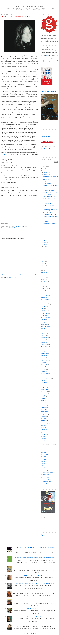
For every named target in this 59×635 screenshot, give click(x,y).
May (45, 238)
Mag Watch (43, 409)
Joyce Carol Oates (44, 321)
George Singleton (44, 337)
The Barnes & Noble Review (47, 472)
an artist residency (33, 112)
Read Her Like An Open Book (47, 470)
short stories (43, 277)
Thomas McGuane (44, 351)
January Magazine (44, 454)
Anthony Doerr (44, 333)
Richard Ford (43, 306)
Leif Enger (43, 436)
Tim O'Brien (43, 328)
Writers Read (43, 486)
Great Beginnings (44, 313)
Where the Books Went (48, 179)
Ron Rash (43, 380)
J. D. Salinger (43, 402)
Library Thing (44, 459)
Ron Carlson (43, 369)
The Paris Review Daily (46, 481)
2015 (43, 255)
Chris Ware (43, 398)
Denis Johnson (44, 355)
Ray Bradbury (44, 393)
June (45, 236)
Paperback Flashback (45, 431)
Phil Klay (43, 440)
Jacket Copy (43, 452)
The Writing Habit (44, 290)
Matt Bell (43, 427)
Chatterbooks (43, 438)
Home (20, 274)
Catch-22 (43, 319)
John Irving (43, 366)
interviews (43, 331)
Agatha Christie (44, 322)
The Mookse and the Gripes (46, 477)
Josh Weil (43, 375)
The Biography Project (45, 395)
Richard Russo (44, 382)
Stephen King (43, 301)
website (6, 218)
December (46, 172)
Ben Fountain (43, 362)
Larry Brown (43, 416)
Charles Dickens (44, 288)
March (45, 242)
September (46, 229)
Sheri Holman (44, 411)
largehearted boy (44, 458)
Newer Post (3, 274)
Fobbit (42, 283)
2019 (43, 170)
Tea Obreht (43, 404)
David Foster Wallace (45, 326)
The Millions (43, 476)
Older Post (36, 274)
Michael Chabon (44, 373)
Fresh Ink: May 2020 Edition (48, 91)
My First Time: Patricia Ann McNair (34, 600)
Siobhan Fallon (44, 358)
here (13, 114)
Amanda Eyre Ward (45, 423)
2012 (43, 261)
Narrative (43, 465)
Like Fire (43, 461)
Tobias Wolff (43, 405)
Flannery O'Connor (45, 299)
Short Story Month (45, 317)
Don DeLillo (43, 357)
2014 (43, 257)
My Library (43, 312)
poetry (42, 284)
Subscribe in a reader (45, 155)
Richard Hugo (44, 434)
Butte (6, 227)
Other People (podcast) (45, 468)
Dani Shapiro (43, 425)
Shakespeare (43, 384)
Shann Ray (43, 348)
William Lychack (44, 420)
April (45, 240)
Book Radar (43, 387)
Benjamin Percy (44, 310)
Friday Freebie (44, 272)
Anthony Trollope (44, 360)
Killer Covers (43, 456)
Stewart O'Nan (44, 349)
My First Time (44, 276)
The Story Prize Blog (45, 483)
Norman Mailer (44, 367)
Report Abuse (44, 535)
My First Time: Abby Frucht (34, 591)
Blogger (33, 633)
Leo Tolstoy (43, 418)
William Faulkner (44, 353)
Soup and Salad (44, 292)
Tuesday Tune (12, 227)
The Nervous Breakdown (46, 479)
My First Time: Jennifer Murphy (34, 575)
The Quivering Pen (29, 6)
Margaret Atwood (44, 391)
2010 (43, 265)
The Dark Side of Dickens (34, 624)
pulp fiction (43, 396)
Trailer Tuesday (44, 281)
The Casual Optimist (45, 474)
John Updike (43, 339)
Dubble (42, 400)
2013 (43, 259)
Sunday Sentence (44, 274)
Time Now (43, 485)
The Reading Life (44, 295)
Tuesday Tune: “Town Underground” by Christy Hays (16, 16)
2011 (43, 263)
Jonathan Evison (44, 344)
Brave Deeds (43, 335)
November (46, 174)
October (45, 227)
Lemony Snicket (44, 377)
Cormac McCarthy (45, 371)
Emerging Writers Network (46, 450)
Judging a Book (44, 342)
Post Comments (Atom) (11, 277)
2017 (43, 250)
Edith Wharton (44, 364)
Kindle (42, 308)
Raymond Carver (44, 303)
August (45, 231)
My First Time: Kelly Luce (34, 616)
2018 (43, 248)
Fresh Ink (43, 286)
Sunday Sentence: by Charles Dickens (34, 567)
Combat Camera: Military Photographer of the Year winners (34, 583)
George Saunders (44, 407)
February (46, 244)
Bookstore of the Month (46, 378)
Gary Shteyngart (44, 414)
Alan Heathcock (44, 330)
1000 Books (43, 422)
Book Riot (43, 449)
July (45, 233)
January (45, 246)
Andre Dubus (43, 385)
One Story (43, 467)
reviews (42, 279)
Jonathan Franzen (44, 340)
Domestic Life (44, 297)
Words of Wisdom (44, 346)
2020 (43, 168)
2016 (43, 253)
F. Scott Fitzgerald (44, 315)
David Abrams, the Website (47, 148)
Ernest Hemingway (45, 304)
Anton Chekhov (44, 413)
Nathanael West (44, 429)
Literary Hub (43, 463)
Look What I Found (45, 389)
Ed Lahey (5, 154)
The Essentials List (45, 432)
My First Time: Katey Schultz (49, 196)
